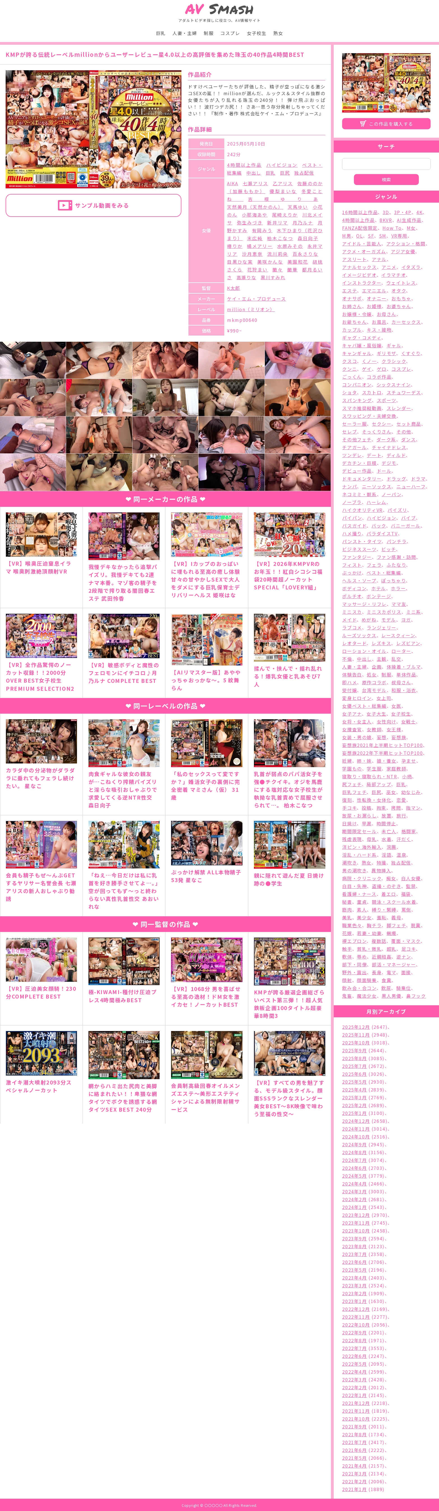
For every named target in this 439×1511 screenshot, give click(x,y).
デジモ (389, 463)
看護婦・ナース (359, 894)
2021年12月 (356, 1403)
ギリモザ (386, 353)
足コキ (408, 948)
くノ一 (369, 361)
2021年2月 (354, 1481)
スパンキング (357, 400)
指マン (413, 807)
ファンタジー (357, 557)
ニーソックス (377, 486)
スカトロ (372, 392)
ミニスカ (352, 611)
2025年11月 (356, 1034)
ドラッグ (396, 478)
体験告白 (352, 674)
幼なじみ (411, 792)
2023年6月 (354, 1262)
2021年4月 (354, 1465)
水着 (386, 839)
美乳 (347, 917)
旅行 (401, 815)
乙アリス (283, 183)
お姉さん (352, 306)
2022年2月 (354, 1387)
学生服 (374, 768)
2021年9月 (354, 1426)
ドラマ (418, 478)
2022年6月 (354, 1356)
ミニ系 (413, 611)
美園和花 (298, 261)
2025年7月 (354, 1066)
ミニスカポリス (384, 611)
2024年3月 (354, 1191)
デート (374, 455)
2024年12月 (356, 1121)
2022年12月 (356, 1309)
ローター (401, 651)
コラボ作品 (379, 376)
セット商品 (408, 423)
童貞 (362, 901)
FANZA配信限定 (359, 227)
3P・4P (403, 212)
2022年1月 (354, 1395)
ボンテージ (378, 596)
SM (382, 235)
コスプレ (230, 33)
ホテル (378, 588)
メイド (349, 619)
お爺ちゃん (354, 321)
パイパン (352, 517)
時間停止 (386, 823)
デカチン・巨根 (359, 463)
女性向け (386, 721)
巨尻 (285, 172)
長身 (377, 972)
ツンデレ (352, 455)
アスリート (354, 259)
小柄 (407, 776)
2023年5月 (354, 1269)
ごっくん (352, 376)
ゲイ (367, 369)
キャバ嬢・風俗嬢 (362, 345)
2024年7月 (354, 1160)
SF (371, 235)
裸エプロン (354, 941)
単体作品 (406, 674)
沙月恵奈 (252, 253)
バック (379, 525)
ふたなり (396, 564)
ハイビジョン (282, 164)
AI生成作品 (409, 220)
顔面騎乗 (367, 980)
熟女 (278, 33)
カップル (352, 329)
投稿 (367, 807)
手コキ (349, 807)
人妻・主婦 (184, 33)
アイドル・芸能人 (361, 243)
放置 (386, 815)
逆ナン (403, 956)
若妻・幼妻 (369, 933)
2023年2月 (354, 1293)
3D (386, 212)
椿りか (234, 246)
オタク (398, 290)
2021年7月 (354, 1442)
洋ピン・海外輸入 (362, 847)
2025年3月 (354, 1097)
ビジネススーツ (359, 549)
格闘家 (408, 831)
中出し (253, 172)
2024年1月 (354, 1207)
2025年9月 (354, 1050)
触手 (347, 948)
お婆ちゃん (399, 306)
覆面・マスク (406, 941)
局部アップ (378, 784)
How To (392, 227)
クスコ (349, 361)
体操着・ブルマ (404, 666)
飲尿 (386, 988)
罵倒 (406, 909)
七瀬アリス (255, 183)
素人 (362, 909)
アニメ (389, 267)
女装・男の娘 (357, 737)
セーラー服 (354, 423)
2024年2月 (354, 1199)
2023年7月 (354, 1254)
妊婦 (347, 760)
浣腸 (391, 847)
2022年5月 (354, 1363)
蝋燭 (391, 933)
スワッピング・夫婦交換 (369, 416)
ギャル (394, 345)
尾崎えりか (285, 214)
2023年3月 (354, 1285)
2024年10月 (356, 1136)
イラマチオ (393, 274)
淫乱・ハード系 (359, 854)
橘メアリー (260, 246)
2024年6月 (354, 1168)
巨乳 (161, 33)
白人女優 (411, 878)
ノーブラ (351, 502)
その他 (403, 431)
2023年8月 (354, 1246)
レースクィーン (398, 635)
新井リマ (277, 222)
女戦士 (408, 721)
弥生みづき (250, 222)
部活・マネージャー (394, 964)
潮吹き (349, 862)
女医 (396, 705)
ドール (384, 470)
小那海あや (255, 214)
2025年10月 (356, 1042)
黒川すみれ (273, 277)
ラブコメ (352, 627)
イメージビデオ (359, 274)
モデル (388, 619)
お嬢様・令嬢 (357, 314)
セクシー (381, 423)
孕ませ (408, 760)
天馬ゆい (298, 206)
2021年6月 (354, 1450)
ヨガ (406, 619)
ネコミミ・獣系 (359, 494)
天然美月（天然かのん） (255, 206)
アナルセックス (359, 267)
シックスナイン (394, 384)
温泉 (401, 854)
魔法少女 (367, 995)
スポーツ (386, 400)
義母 (396, 917)
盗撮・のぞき (386, 886)
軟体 (347, 956)
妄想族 (398, 737)
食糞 (386, 980)
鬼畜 (347, 995)
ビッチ (388, 549)
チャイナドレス (389, 447)
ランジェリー (381, 627)
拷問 (396, 807)
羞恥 (382, 917)
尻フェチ (351, 784)
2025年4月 (354, 1089)
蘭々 (277, 269)
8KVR (386, 220)
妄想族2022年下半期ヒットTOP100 (382, 752)
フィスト (352, 564)
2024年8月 (354, 1152)
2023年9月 (354, 1238)
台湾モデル (374, 690)
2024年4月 (354, 1183)
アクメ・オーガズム (364, 251)
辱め (362, 956)
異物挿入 (381, 870)
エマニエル (374, 290)
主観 (382, 658)
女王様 (394, 729)
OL (359, 235)
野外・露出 (354, 972)
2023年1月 (354, 1301)
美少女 (364, 917)
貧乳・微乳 (369, 948)
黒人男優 (391, 995)
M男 (346, 235)
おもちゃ (401, 298)
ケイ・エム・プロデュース (256, 298)
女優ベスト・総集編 (364, 705)
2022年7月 (354, 1348)
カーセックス (406, 321)
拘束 (381, 807)
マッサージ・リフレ (364, 604)
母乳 (372, 839)
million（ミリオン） (251, 309)
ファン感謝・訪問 (396, 557)
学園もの (352, 768)
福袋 (406, 894)
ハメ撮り (351, 533)
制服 (209, 33)
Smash (219, 9)
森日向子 (308, 238)
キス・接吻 (379, 329)
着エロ (388, 894)
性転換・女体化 (374, 800)
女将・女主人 (357, 721)
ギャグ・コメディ (361, 337)
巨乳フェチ (354, 792)
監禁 (411, 886)
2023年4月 (354, 1277)
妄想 (382, 737)
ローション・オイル (364, 651)
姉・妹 (364, 760)
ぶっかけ (351, 572)
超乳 (391, 948)
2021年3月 (354, 1473)
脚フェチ (396, 925)
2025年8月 (354, 1058)
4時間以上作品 (244, 164)
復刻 (347, 800)
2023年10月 (356, 1230)
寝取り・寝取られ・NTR (369, 776)
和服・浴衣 (403, 690)
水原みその (290, 246)
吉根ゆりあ (283, 199)
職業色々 (352, 925)
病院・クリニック (361, 878)
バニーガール (406, 525)
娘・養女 (386, 760)
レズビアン (408, 643)
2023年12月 (356, 1215)
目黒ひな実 (240, 261)
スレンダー (399, 408)
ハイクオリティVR (362, 510)
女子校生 (257, 33)
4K (419, 212)
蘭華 (292, 269)
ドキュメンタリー (362, 478)
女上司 (384, 698)
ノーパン (391, 494)
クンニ (349, 369)
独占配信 (304, 172)
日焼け (349, 823)
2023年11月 (356, 1222)
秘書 (347, 901)
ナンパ (349, 486)
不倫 (347, 658)
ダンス (408, 439)
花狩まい (257, 269)
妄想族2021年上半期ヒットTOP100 (382, 745)
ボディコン (354, 588)
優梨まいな (283, 191)
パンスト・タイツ (362, 541)
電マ (391, 972)
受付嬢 (349, 690)
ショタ (349, 392)
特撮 (381, 862)
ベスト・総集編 (383, 572)
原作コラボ (374, 682)
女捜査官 (352, 729)
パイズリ (397, 510)
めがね (369, 619)
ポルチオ (351, 596)
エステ (349, 290)
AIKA (232, 183)
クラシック (394, 361)
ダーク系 (386, 439)
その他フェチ (357, 439)
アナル (379, 259)
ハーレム (376, 502)
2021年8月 (354, 1434)
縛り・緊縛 (384, 909)
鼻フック (416, 995)
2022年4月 (354, 1371)
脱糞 (416, 925)
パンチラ (397, 541)
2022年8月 (354, 1340)
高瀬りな (246, 277)
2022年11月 (356, 1316)
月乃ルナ (303, 222)
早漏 (367, 823)
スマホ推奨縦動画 (362, 408)
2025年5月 (354, 1081)
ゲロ (382, 369)
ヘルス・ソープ (359, 580)
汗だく (403, 839)
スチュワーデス (404, 392)
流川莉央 (277, 253)
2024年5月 (354, 1175)
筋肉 (347, 909)
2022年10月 (356, 1324)
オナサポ (352, 298)
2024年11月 (356, 1128)
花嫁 (347, 933)
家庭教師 (396, 768)
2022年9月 (354, 1332)
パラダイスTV (382, 533)
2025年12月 (356, 1026)
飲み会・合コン (359, 988)
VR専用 (399, 235)
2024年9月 (354, 1144)
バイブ (408, 517)
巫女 (391, 792)
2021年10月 (356, 1418)
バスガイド (354, 525)
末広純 (255, 238)
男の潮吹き (354, 870)
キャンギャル (357, 353)
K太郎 (233, 288)
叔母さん (401, 682)
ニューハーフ (411, 486)
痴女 (391, 878)
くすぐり (411, 353)
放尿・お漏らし (359, 815)
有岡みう (262, 230)
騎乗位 (403, 988)
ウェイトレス (401, 282)
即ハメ (349, 682)
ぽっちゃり (393, 580)
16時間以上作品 (360, 212)
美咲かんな (270, 261)
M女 (411, 227)
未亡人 (389, 831)
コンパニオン (357, 384)
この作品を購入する (391, 123)
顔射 (347, 980)
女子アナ (351, 713)
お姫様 (374, 306)
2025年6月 (354, 1073)
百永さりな (305, 253)
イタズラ (411, 267)
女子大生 (376, 713)
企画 (377, 666)
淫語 (386, 854)
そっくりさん (377, 431)
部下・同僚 (354, 964)
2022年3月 (354, 1379)
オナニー (376, 298)
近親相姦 (381, 956)
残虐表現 (352, 839)
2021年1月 (354, 1489)
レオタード (354, 643)
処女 (372, 674)
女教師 (374, 729)
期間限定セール (359, 831)
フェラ (374, 564)
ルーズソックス (359, 635)
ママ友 (398, 604)
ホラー (398, 588)
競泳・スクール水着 (394, 901)
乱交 (396, 658)
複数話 (379, 941)
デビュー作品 (357, 470)
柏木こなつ (280, 238)
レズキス (381, 643)
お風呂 (379, 321)
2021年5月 (354, 1457)
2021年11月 (356, 1410)
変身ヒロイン (357, 698)
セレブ (349, 431)
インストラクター (361, 282)
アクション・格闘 (406, 243)
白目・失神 (354, 886)
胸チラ (374, 925)
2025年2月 (354, 1105)
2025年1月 (354, 1113)
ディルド (396, 455)
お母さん (386, 314)
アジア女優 (403, 251)
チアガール (354, 447)
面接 (406, 972)
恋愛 (401, 800)
